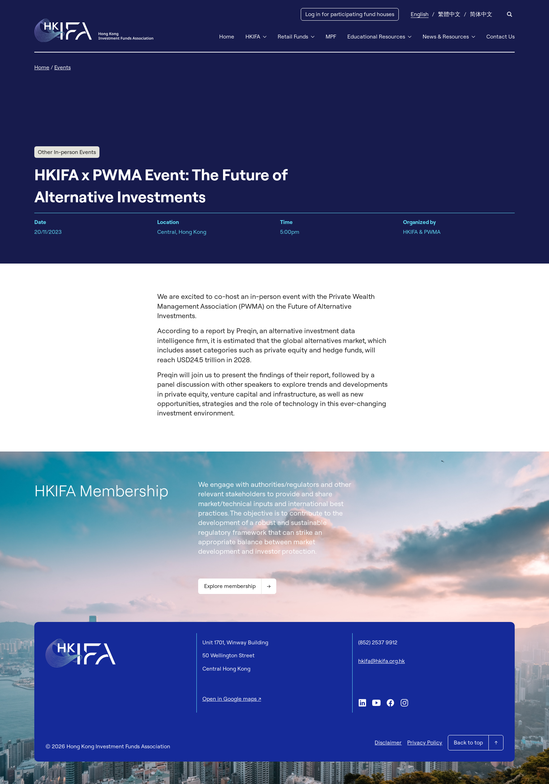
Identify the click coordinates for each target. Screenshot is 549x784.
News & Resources (446, 36)
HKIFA (252, 36)
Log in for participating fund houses (349, 14)
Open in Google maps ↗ (231, 698)
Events (62, 67)
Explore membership (230, 585)
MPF (331, 36)
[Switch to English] (419, 14)
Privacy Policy (424, 742)
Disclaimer (388, 742)
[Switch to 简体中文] (481, 14)
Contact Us (500, 36)
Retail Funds (293, 36)
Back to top (468, 742)
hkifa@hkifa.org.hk (381, 660)
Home (226, 36)
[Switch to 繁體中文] (449, 14)
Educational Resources (376, 36)
